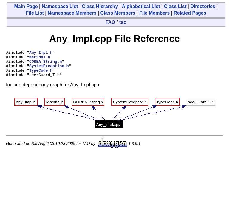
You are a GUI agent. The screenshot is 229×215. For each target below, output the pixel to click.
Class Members (117, 13)
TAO (110, 22)
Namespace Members (72, 13)
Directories (202, 6)
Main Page (26, 6)
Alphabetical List (141, 6)
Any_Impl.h (40, 53)
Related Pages (190, 13)
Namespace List (60, 6)
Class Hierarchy (100, 6)
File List (35, 13)
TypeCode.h (40, 74)
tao (122, 22)
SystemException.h (49, 69)
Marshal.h (39, 58)
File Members (154, 13)
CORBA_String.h (45, 64)
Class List (175, 6)
